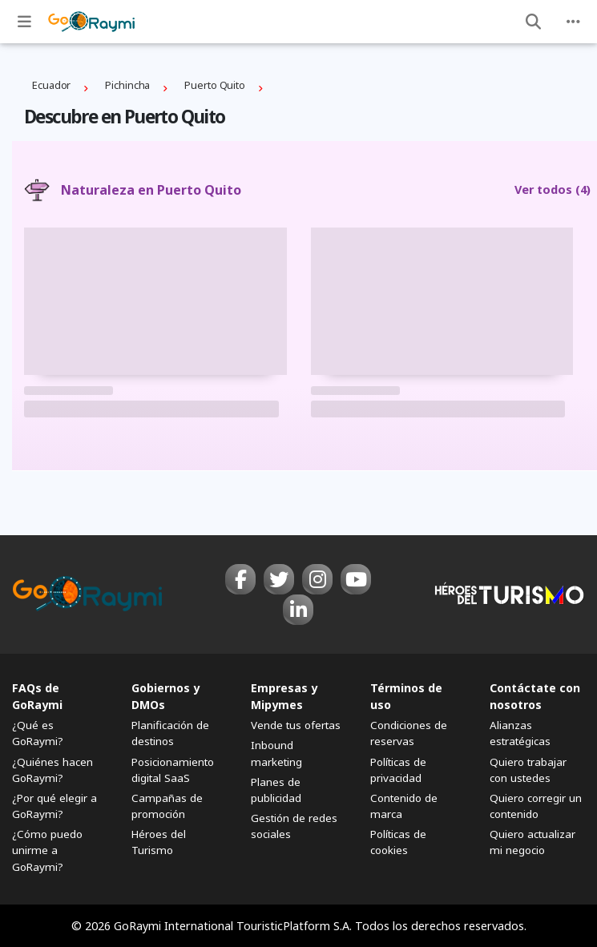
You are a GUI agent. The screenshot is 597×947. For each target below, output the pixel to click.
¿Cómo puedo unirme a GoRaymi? (47, 850)
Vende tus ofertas (296, 725)
